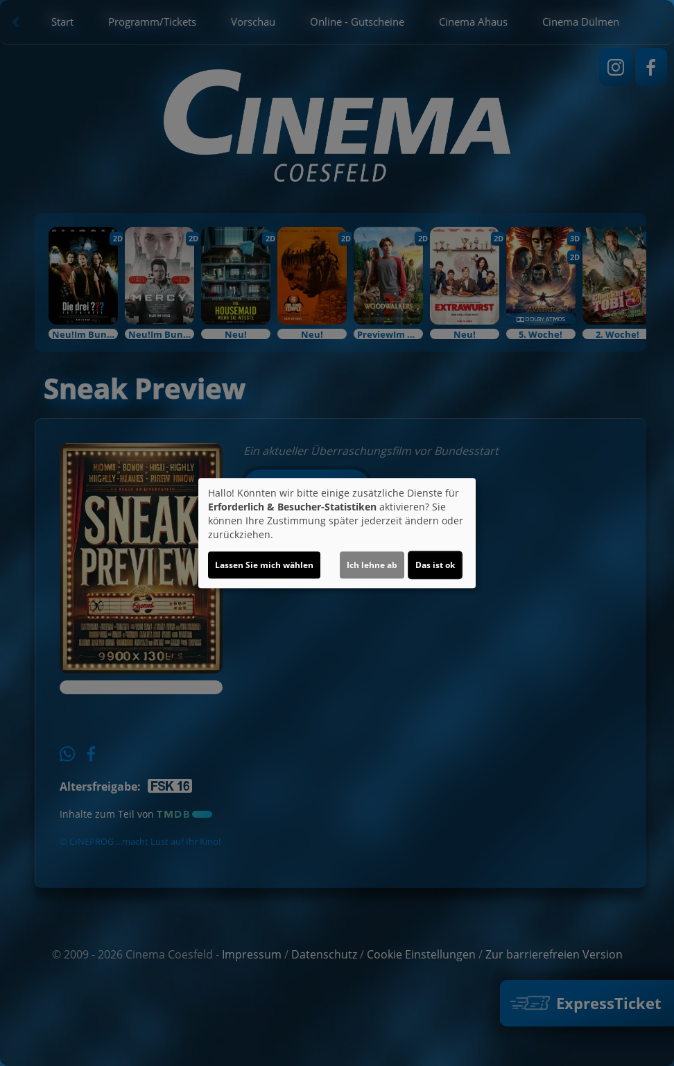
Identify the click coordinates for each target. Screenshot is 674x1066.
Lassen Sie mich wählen (264, 565)
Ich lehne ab (372, 565)
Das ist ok (435, 565)
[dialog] (337, 533)
